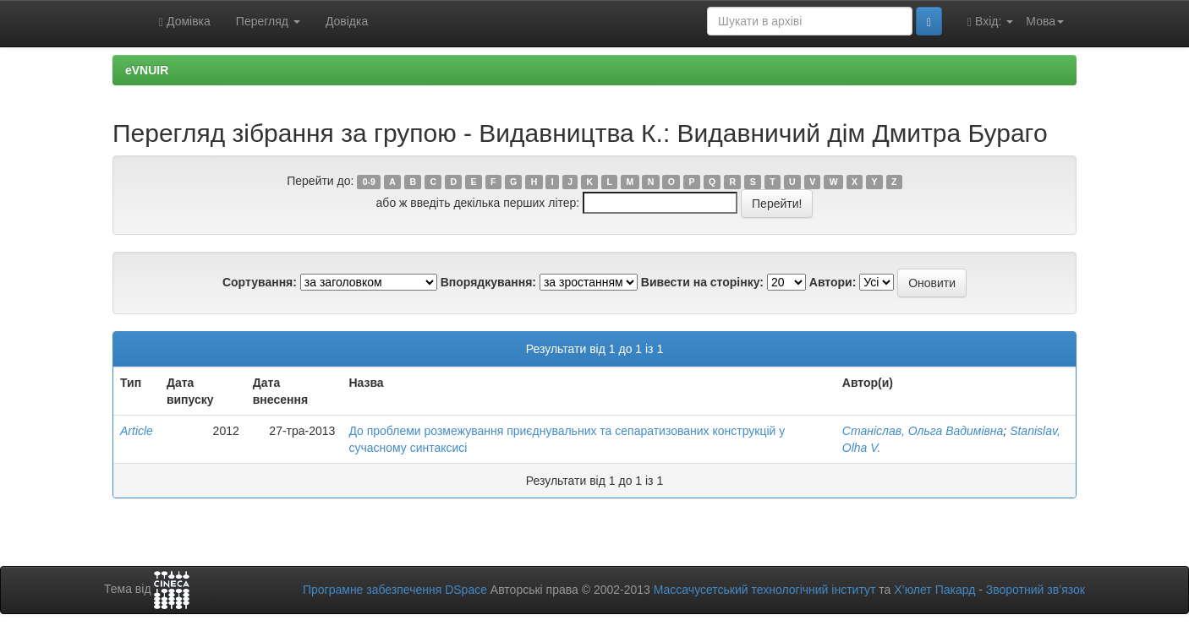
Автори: (833, 282)
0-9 (369, 182)
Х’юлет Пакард (934, 589)
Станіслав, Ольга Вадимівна (923, 431)
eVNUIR (146, 70)
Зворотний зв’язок (1035, 589)
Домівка (185, 21)
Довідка (347, 21)
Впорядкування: (488, 282)
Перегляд (268, 21)
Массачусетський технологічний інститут (765, 589)
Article (136, 431)
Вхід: (990, 21)
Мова (1045, 21)
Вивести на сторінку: (702, 282)
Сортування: (259, 282)
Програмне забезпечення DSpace (395, 589)
